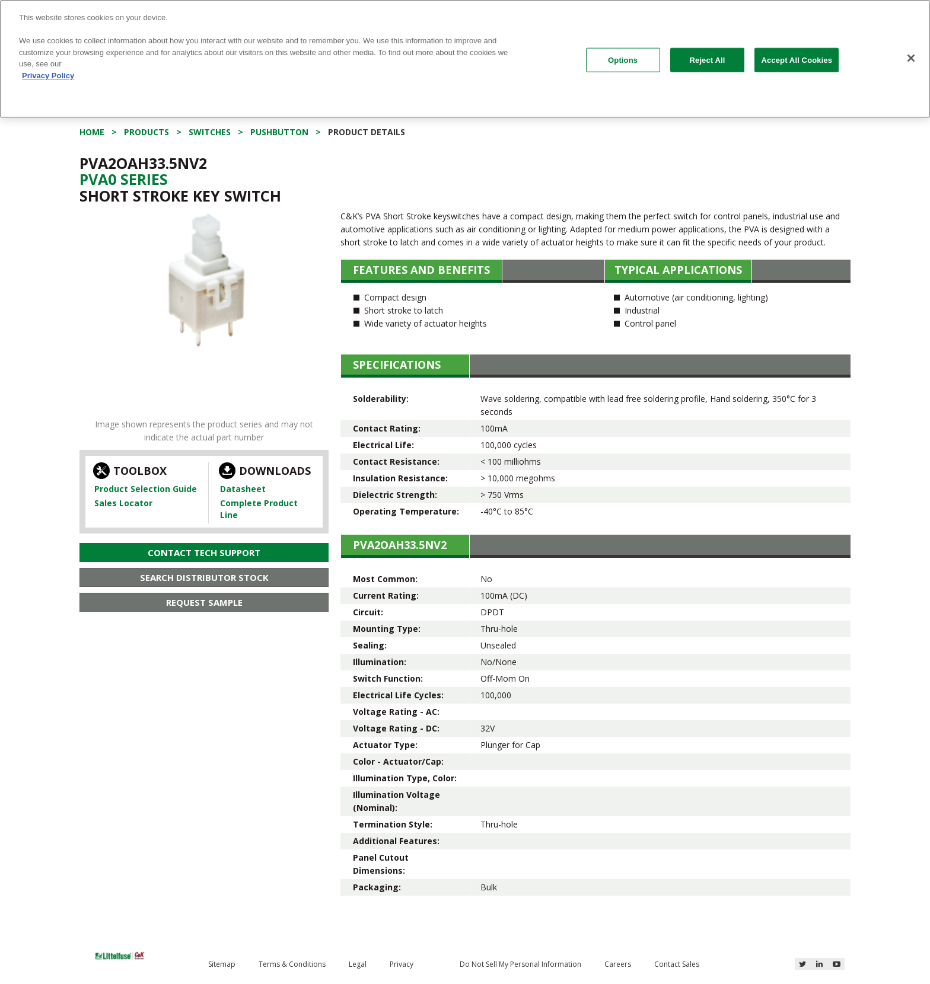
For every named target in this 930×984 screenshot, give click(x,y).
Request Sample (204, 602)
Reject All (707, 59)
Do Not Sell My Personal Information (520, 964)
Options (623, 59)
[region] (465, 59)
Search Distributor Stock (204, 577)
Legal (358, 964)
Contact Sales (676, 964)
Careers (617, 964)
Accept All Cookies (796, 59)
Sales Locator (123, 503)
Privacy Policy (48, 75)
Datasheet (243, 488)
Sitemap (221, 964)
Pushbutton (279, 132)
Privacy (401, 964)
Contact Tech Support (204, 552)
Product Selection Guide (145, 488)
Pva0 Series (123, 179)
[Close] (911, 58)
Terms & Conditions (292, 964)
